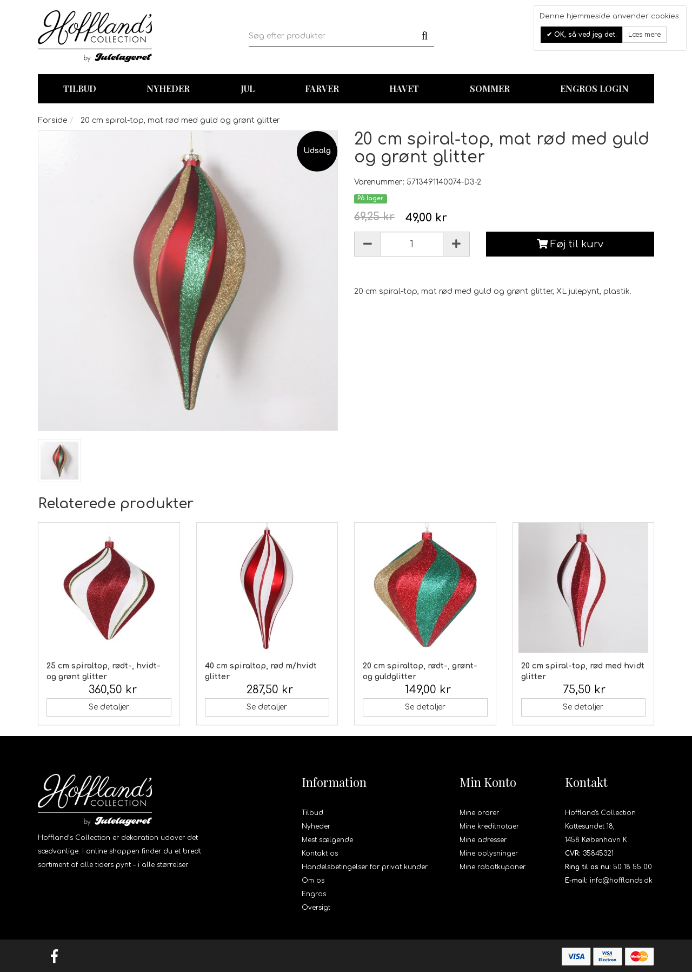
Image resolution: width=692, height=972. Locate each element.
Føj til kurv (570, 244)
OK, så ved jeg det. (584, 34)
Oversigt (316, 907)
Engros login (594, 88)
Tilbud (312, 813)
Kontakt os (320, 853)
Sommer (490, 88)
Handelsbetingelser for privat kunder (365, 867)
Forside (52, 120)
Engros (314, 894)
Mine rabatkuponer (492, 867)
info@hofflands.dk (621, 880)
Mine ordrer (479, 813)
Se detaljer (109, 707)
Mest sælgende (327, 840)
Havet (404, 88)
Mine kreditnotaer (489, 826)
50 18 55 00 (632, 867)
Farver (322, 88)
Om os (313, 880)
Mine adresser (483, 840)
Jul (248, 88)
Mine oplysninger (489, 853)
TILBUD (79, 88)
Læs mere (644, 34)
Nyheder (168, 88)
